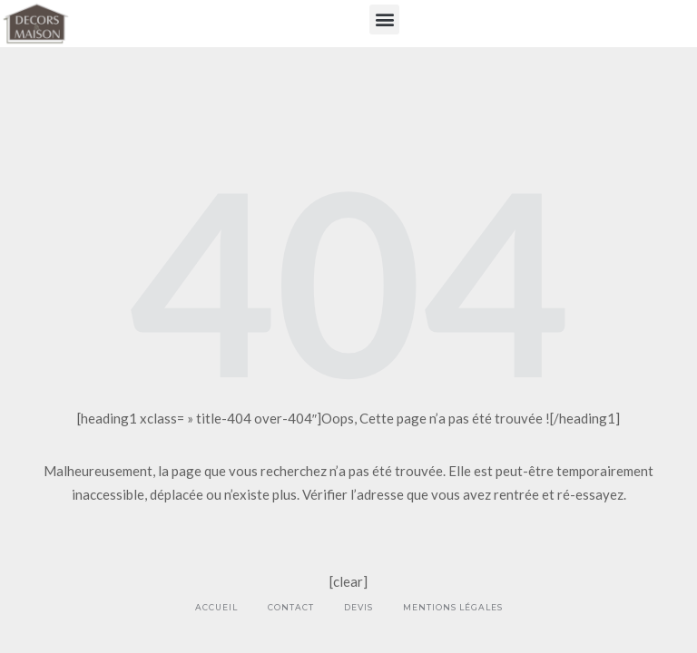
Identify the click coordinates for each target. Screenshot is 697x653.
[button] (384, 19)
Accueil (216, 607)
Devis (358, 607)
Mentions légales (453, 607)
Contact (291, 607)
